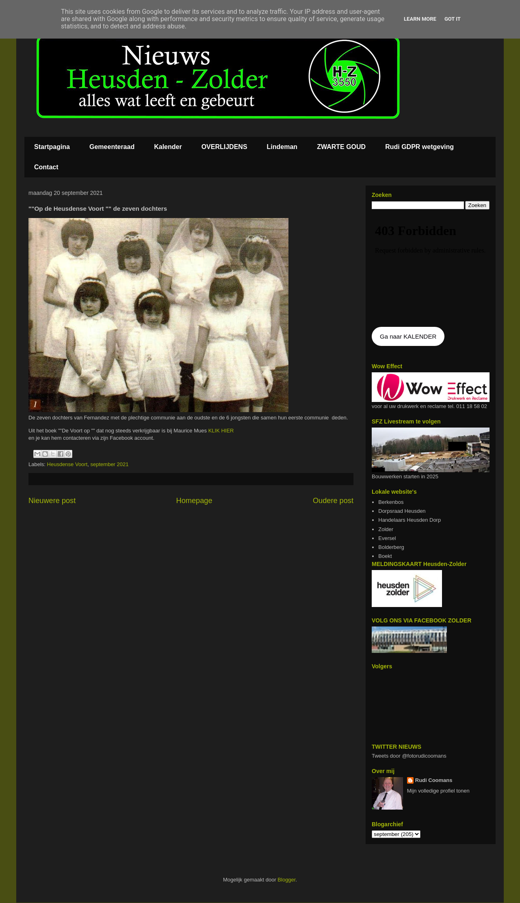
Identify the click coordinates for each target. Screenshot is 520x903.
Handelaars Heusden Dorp (409, 520)
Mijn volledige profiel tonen (438, 791)
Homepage (194, 501)
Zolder (385, 529)
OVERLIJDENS (224, 146)
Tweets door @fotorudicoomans (409, 756)
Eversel (387, 538)
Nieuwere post (52, 501)
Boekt (385, 556)
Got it (452, 19)
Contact (46, 167)
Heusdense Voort (67, 464)
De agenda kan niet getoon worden (431, 269)
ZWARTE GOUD (341, 146)
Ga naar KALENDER (408, 336)
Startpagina (52, 146)
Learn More (420, 19)
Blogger (286, 880)
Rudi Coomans (434, 780)
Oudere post (333, 501)
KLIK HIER (221, 431)
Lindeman (282, 146)
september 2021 (110, 464)
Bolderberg (391, 547)
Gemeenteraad (111, 146)
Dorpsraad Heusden (401, 511)
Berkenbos (390, 502)
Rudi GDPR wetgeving (419, 146)
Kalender (168, 146)
